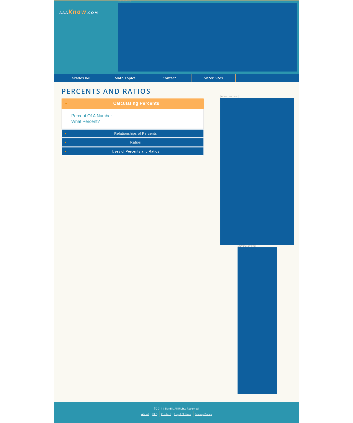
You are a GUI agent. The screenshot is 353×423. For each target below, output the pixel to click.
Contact (166, 414)
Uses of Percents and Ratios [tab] (111, 151)
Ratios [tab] (102, 142)
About (145, 414)
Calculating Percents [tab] (111, 103)
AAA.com (78, 11)
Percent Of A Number (91, 115)
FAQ (155, 414)
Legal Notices (182, 414)
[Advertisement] (207, 37)
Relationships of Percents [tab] (110, 133)
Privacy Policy (203, 414)
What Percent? (85, 121)
